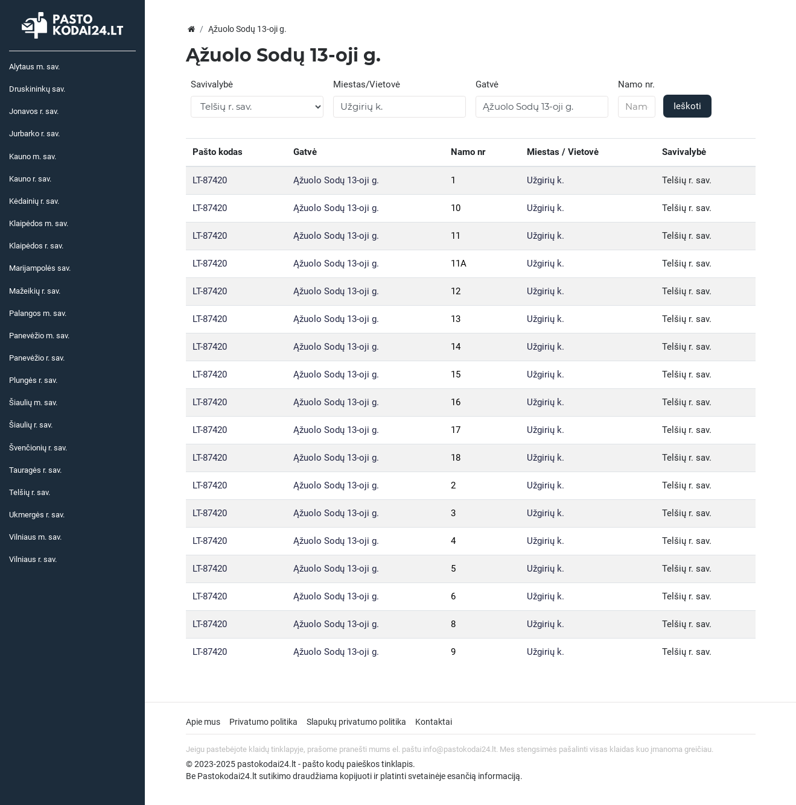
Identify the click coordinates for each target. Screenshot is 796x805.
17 (455, 430)
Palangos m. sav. (37, 313)
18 (455, 457)
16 (455, 402)
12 (455, 291)
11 (455, 235)
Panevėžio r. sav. (37, 357)
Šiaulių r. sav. (31, 424)
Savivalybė (212, 84)
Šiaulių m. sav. (33, 402)
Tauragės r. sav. (35, 470)
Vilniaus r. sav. (33, 559)
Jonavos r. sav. (34, 111)
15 (455, 374)
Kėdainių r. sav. (34, 201)
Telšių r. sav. (29, 492)
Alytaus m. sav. (34, 66)
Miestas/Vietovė (366, 84)
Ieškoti (687, 106)
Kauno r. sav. (30, 178)
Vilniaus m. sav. (35, 536)
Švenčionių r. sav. (38, 447)
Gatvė (487, 84)
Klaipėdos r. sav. (36, 245)
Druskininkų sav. (37, 88)
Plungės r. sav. (33, 380)
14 (455, 346)
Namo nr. (636, 84)
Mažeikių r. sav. (34, 290)
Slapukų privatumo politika (356, 722)
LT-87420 (210, 180)
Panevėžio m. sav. (39, 335)
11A (458, 263)
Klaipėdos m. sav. (38, 223)
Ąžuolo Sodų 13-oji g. (336, 180)
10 (455, 208)
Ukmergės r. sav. (37, 514)
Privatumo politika (263, 722)
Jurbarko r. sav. (34, 133)
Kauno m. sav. (32, 156)
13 (455, 319)
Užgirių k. (545, 180)
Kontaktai (433, 722)
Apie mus (203, 722)
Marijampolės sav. (40, 268)
